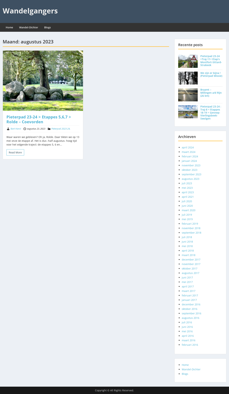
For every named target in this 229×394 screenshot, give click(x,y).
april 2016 (188, 335)
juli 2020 (187, 201)
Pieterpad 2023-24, (60, 128)
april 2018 (188, 250)
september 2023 (191, 174)
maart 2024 (188, 152)
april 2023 (188, 192)
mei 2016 (187, 331)
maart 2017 (188, 291)
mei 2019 (187, 219)
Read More (15, 152)
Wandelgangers (30, 11)
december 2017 (191, 259)
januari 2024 (189, 161)
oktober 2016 (189, 309)
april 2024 (188, 147)
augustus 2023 (190, 178)
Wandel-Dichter (28, 27)
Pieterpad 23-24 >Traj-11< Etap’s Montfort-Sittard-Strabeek (211, 60)
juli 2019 (187, 214)
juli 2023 (187, 183)
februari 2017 (190, 295)
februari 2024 (190, 156)
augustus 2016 (190, 318)
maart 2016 (188, 340)
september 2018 (191, 232)
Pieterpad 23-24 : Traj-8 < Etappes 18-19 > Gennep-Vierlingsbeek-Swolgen (210, 112)
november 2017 (191, 264)
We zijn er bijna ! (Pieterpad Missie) (211, 74)
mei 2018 (187, 246)
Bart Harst (16, 128)
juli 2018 (187, 237)
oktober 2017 (189, 268)
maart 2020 (188, 210)
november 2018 (191, 228)
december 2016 (191, 304)
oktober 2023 (189, 170)
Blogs (47, 27)
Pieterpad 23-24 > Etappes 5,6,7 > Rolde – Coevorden (38, 119)
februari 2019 (190, 223)
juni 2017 (187, 277)
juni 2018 (187, 241)
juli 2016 (187, 322)
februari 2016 (190, 344)
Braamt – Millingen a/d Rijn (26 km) (211, 92)
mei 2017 (187, 282)
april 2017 (188, 286)
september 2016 (191, 313)
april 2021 (188, 196)
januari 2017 (189, 300)
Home (9, 27)
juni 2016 (187, 327)
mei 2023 (187, 187)
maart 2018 (188, 255)
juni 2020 (187, 205)
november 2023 (191, 165)
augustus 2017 (190, 273)
